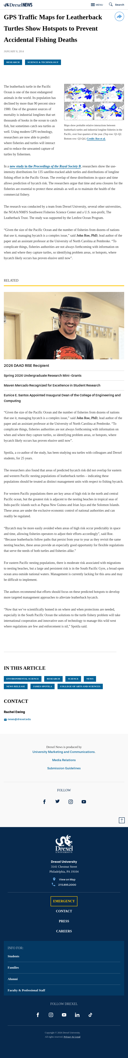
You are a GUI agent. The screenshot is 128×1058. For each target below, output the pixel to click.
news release (15, 686)
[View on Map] (64, 879)
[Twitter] (57, 802)
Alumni (13, 979)
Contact (64, 911)
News (89, 678)
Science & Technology (43, 62)
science (73, 678)
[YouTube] (84, 802)
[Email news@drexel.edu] (28, 719)
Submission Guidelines (64, 768)
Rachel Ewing (14, 712)
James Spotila (42, 686)
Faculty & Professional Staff (26, 990)
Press (64, 921)
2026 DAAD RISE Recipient (26, 365)
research (53, 678)
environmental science (22, 678)
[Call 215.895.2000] (64, 885)
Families (13, 967)
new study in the (45, 166)
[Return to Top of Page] (122, 820)
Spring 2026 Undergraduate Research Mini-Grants (42, 376)
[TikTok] (90, 1015)
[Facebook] (44, 802)
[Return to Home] (18, 5)
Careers (64, 931)
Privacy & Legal (72, 1036)
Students (13, 956)
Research (13, 62)
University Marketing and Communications (64, 752)
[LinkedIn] (77, 1015)
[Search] (115, 5)
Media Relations (64, 760)
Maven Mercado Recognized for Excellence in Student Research (52, 385)
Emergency (64, 901)
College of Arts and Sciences (80, 686)
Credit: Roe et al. (96, 138)
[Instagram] (70, 802)
